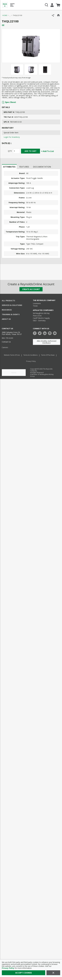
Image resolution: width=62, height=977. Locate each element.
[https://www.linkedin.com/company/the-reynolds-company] (45, 333)
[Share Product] (53, 15)
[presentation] (9, 166)
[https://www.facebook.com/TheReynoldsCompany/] (35, 333)
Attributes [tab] (9, 167)
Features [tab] (24, 167)
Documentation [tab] (42, 167)
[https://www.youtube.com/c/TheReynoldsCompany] (55, 333)
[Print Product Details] (58, 15)
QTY (10, 151)
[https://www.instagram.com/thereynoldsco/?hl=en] (50, 333)
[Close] (53, 972)
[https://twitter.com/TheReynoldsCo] (40, 333)
